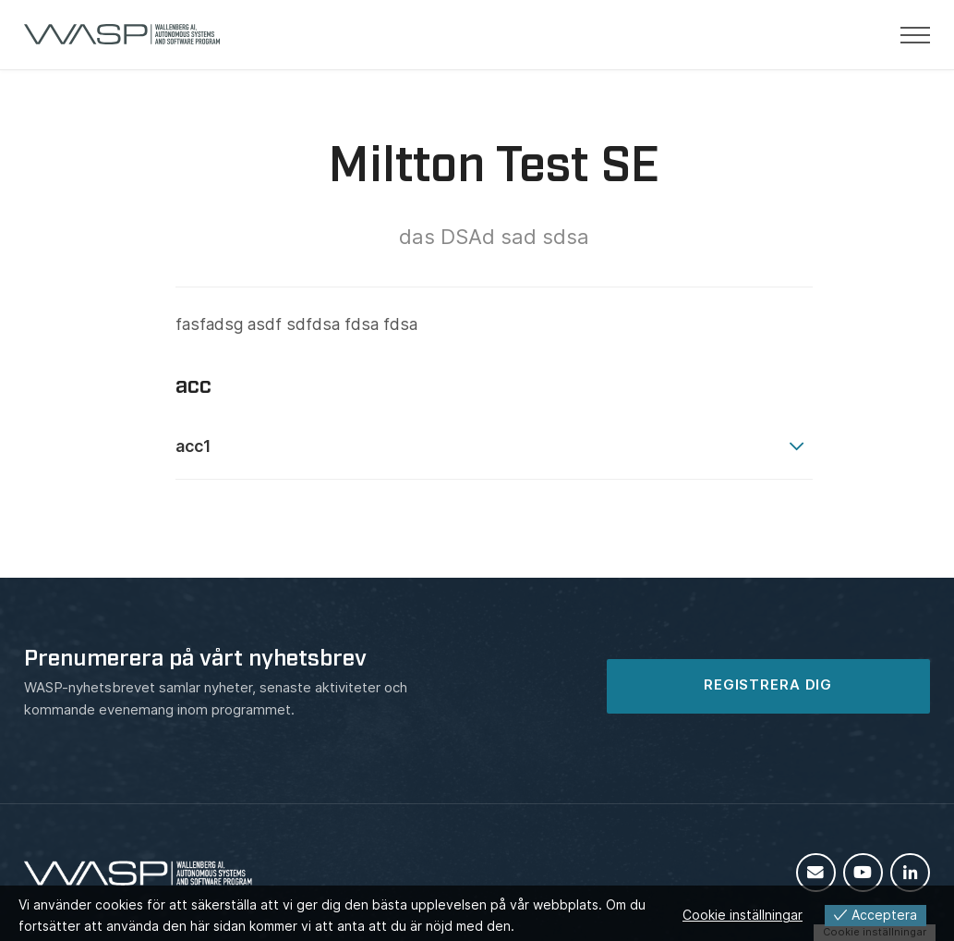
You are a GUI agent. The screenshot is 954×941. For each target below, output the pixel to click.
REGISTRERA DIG (768, 685)
